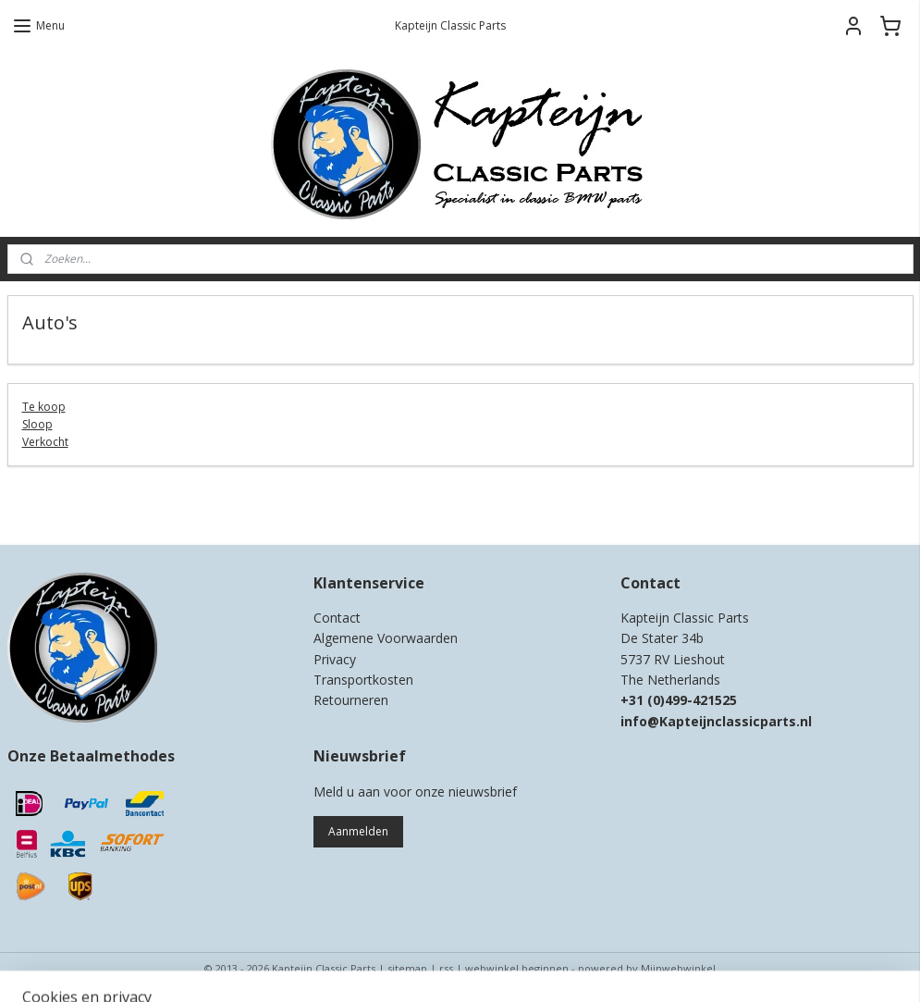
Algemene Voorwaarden (385, 638)
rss (446, 968)
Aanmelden (358, 831)
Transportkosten (363, 679)
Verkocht (45, 442)
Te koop (44, 406)
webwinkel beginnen (517, 968)
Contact (337, 617)
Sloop (37, 424)
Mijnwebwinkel (678, 968)
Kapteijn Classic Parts (79, 503)
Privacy (334, 659)
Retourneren (350, 700)
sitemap (407, 968)
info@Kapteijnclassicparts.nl (716, 721)
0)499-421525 (695, 700)
